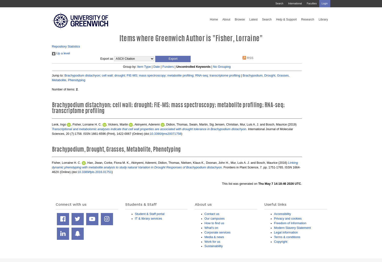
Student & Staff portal (150, 214)
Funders (168, 66)
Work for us (212, 241)
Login (325, 3)
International (295, 3)
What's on (211, 228)
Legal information (286, 232)
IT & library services (148, 218)
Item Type (144, 66)
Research (307, 19)
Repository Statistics (66, 46)
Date (156, 66)
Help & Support (286, 19)
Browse (240, 19)
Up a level (61, 53)
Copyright (281, 241)
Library (323, 19)
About (226, 19)
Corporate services (218, 232)
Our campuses (215, 218)
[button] (173, 59)
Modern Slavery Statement (292, 228)
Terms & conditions (287, 237)
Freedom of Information (290, 223)
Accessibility (282, 214)
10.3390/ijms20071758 (165, 134)
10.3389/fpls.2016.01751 (94, 172)
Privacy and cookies (288, 218)
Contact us (212, 214)
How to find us (214, 223)
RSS (247, 58)
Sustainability (214, 246)
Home (214, 19)
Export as (106, 58)
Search (279, 3)
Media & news (214, 237)
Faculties (312, 3)
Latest (253, 19)
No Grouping (222, 66)
